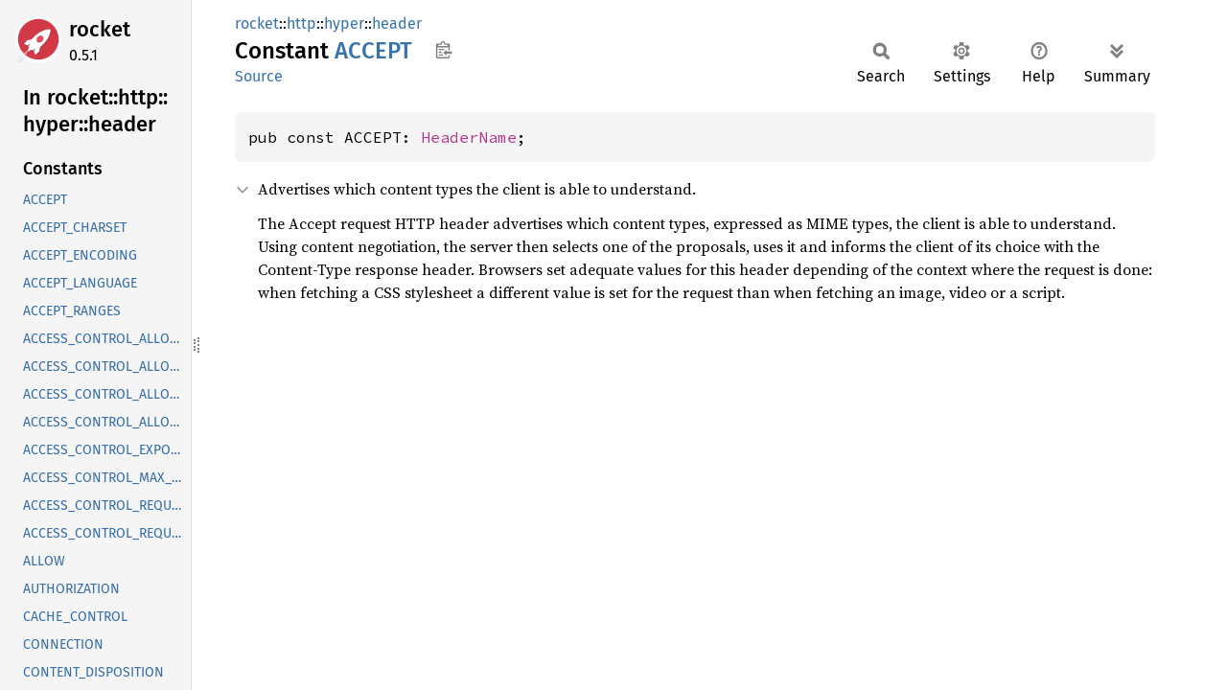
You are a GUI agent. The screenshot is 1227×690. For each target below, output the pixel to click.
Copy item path (443, 50)
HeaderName (469, 137)
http (301, 23)
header (397, 23)
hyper (344, 23)
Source (259, 76)
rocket (99, 29)
